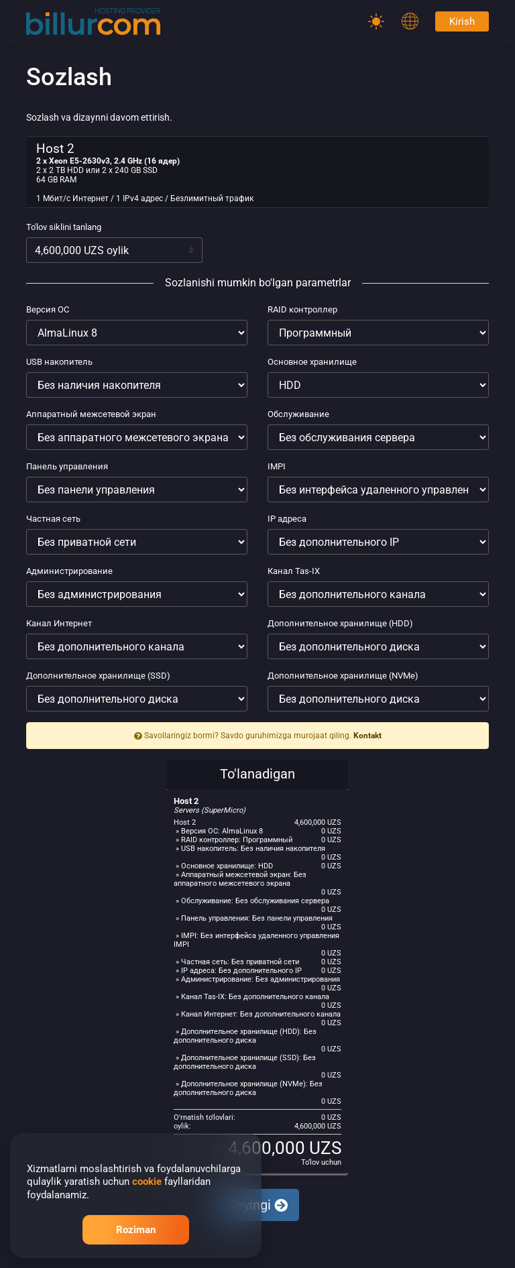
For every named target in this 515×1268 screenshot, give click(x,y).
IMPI (277, 466)
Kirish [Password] (462, 21)
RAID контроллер (302, 309)
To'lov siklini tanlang (63, 227)
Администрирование (69, 571)
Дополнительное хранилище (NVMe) (343, 676)
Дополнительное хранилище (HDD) (340, 623)
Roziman (136, 1230)
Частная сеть (53, 519)
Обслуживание (298, 414)
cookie (147, 1181)
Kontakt (367, 735)
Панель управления (67, 466)
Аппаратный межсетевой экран (91, 414)
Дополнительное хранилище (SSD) (98, 676)
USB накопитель (59, 362)
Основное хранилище (312, 362)
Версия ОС (47, 309)
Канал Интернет (59, 623)
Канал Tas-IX (294, 571)
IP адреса (287, 519)
